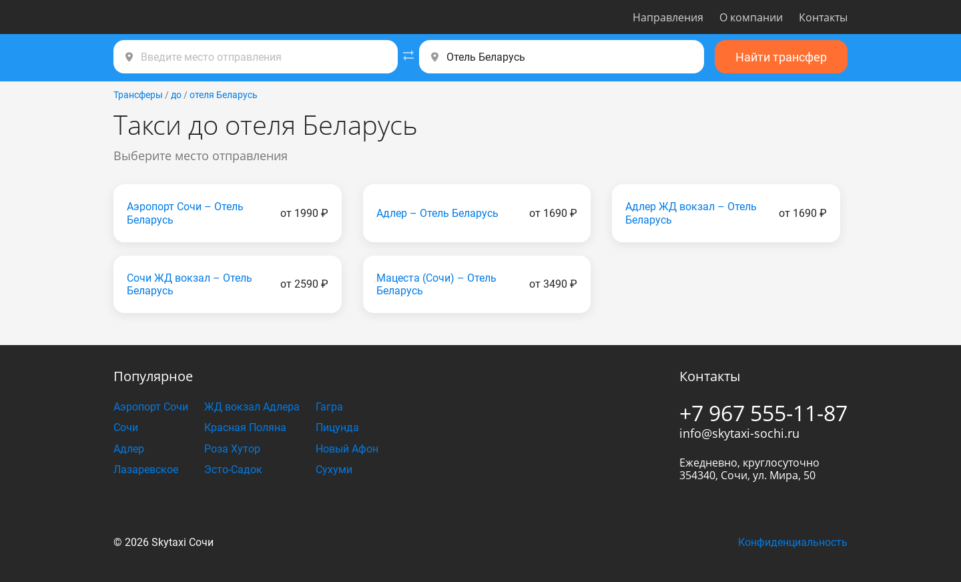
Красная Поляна (245, 427)
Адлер (128, 449)
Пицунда (337, 427)
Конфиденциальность (793, 542)
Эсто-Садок (233, 469)
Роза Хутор (232, 449)
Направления (668, 17)
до (176, 94)
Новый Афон (347, 449)
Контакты (823, 17)
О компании (751, 17)
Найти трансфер (781, 57)
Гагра (329, 406)
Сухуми (334, 469)
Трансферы (138, 94)
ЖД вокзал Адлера (252, 406)
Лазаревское (145, 469)
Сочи (125, 427)
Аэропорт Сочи (150, 406)
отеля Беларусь (224, 94)
